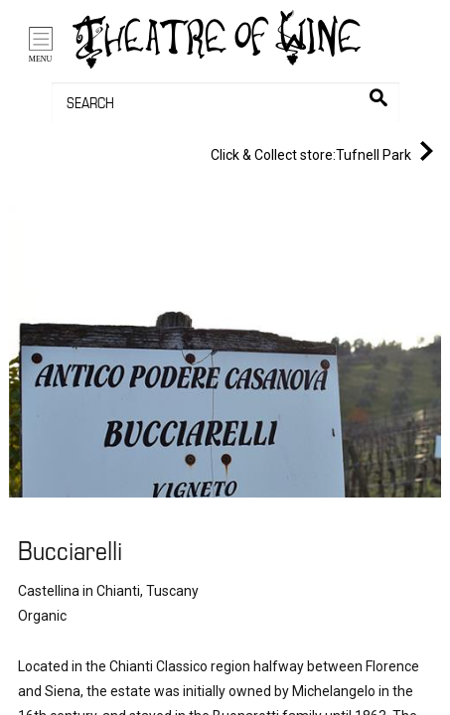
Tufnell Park (326, 151)
